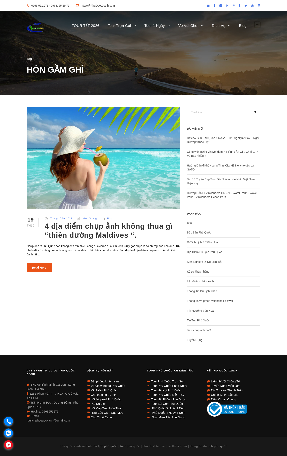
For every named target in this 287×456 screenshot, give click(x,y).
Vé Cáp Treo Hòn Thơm (107, 408)
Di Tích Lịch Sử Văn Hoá (202, 242)
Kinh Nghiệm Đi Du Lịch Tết (204, 261)
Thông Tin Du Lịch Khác (202, 291)
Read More (39, 267)
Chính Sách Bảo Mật (225, 394)
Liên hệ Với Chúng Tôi (226, 381)
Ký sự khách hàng (198, 271)
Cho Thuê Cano (101, 417)
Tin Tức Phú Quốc (198, 320)
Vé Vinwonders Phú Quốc (108, 385)
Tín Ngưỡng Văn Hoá (200, 310)
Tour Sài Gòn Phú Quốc (167, 403)
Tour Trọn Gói (119, 26)
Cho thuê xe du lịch (104, 394)
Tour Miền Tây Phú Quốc (168, 417)
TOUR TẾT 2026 (85, 26)
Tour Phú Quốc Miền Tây (167, 394)
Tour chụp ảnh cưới (199, 330)
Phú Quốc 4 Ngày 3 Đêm (168, 412)
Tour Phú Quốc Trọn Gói (167, 381)
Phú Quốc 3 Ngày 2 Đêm (168, 408)
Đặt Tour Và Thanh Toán (227, 390)
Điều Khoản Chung (223, 399)
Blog (243, 26)
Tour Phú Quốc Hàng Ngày (169, 385)
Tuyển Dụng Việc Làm (226, 385)
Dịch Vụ (219, 26)
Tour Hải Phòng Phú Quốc (168, 399)
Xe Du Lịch (98, 403)
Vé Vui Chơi (188, 26)
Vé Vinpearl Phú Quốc (106, 399)
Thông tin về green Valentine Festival (210, 300)
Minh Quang (90, 218)
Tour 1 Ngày (154, 26)
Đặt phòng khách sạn (105, 381)
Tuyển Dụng (194, 340)
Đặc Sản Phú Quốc (199, 232)
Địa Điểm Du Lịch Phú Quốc (204, 252)
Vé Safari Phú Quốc (104, 390)
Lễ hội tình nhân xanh (200, 281)
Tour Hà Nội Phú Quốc (166, 390)
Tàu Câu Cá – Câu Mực (107, 412)
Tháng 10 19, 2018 (61, 218)
